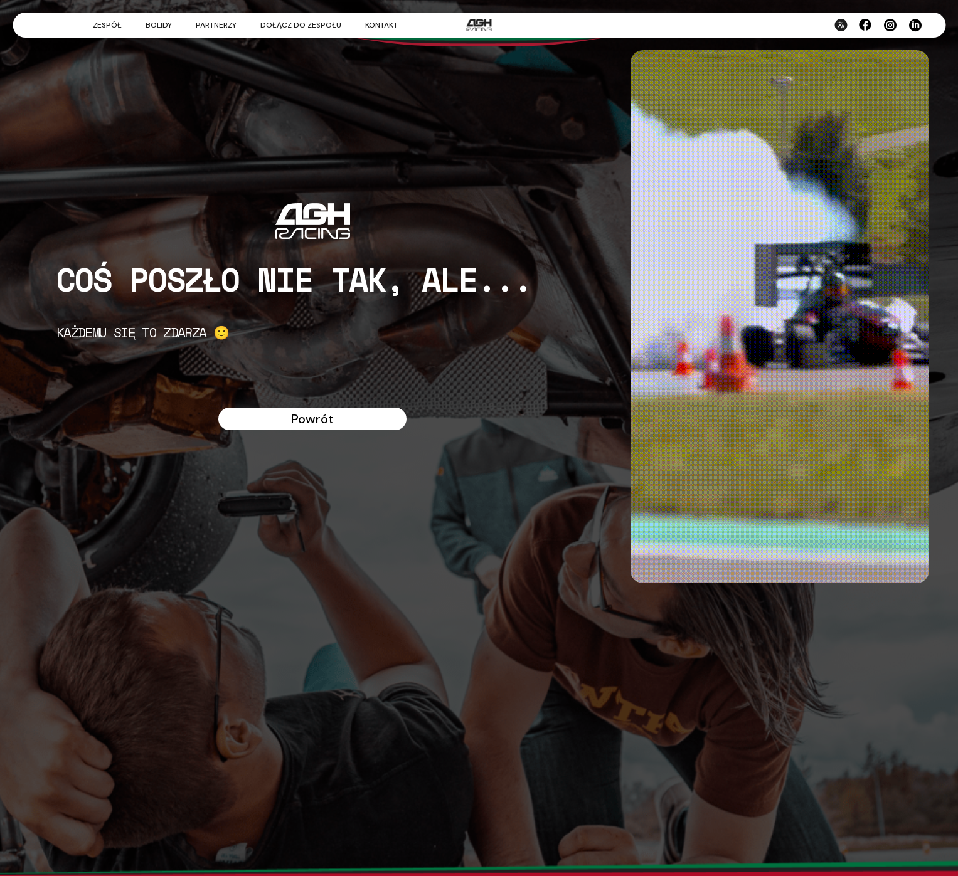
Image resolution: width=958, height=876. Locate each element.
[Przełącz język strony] (840, 34)
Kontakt (381, 25)
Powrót (312, 419)
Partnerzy (216, 25)
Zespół (107, 25)
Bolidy (159, 25)
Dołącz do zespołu (300, 25)
